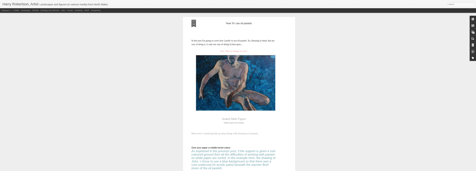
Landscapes (25, 10)
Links (63, 10)
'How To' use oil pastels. (239, 23)
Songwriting (95, 10)
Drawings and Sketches (50, 10)
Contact (70, 10)
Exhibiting (78, 10)
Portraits (35, 10)
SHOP (86, 10)
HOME (16, 10)
